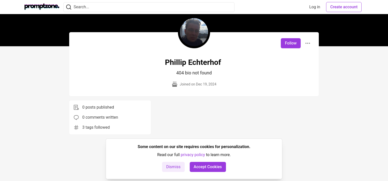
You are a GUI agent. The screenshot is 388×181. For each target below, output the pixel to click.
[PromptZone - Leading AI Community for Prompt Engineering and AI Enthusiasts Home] (41, 7)
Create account (344, 7)
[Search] (69, 7)
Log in (314, 7)
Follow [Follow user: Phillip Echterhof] (291, 43)
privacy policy (193, 154)
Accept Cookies (208, 166)
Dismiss (173, 166)
